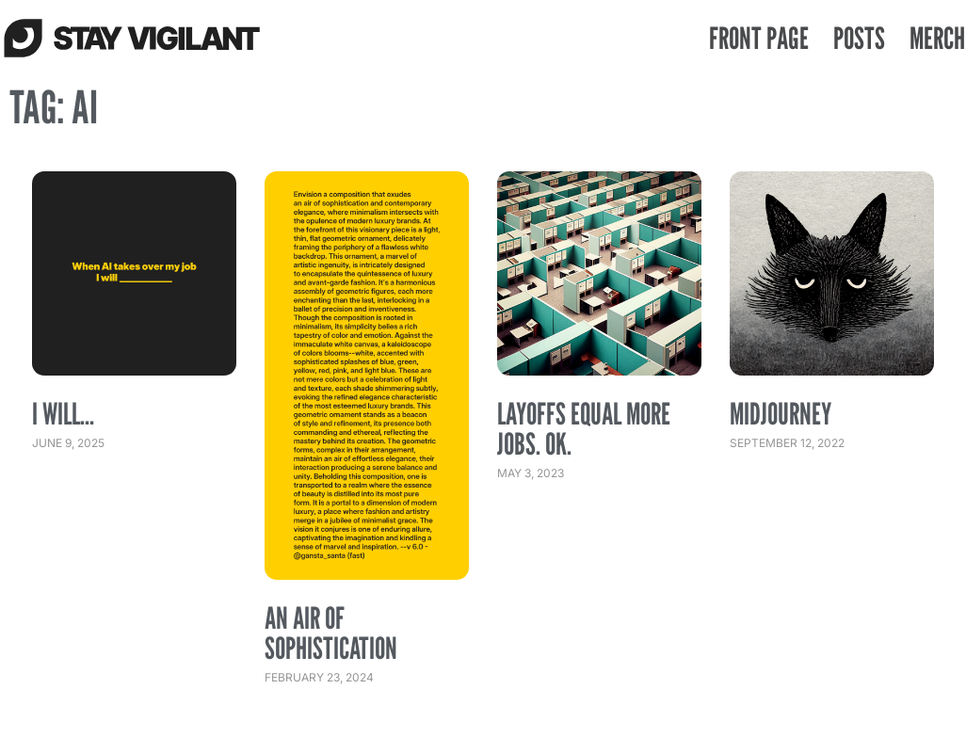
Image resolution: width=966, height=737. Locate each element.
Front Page (759, 38)
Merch (937, 38)
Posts (859, 38)
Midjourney (780, 413)
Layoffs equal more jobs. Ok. (583, 428)
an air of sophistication (331, 632)
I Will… (63, 413)
